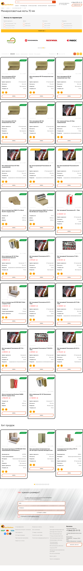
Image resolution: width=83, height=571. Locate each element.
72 (62, 53)
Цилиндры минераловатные (56, 536)
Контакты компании (42, 4)
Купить (13, 96)
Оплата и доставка (33, 4)
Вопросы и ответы (36, 533)
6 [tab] (42, 491)
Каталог (17, 4)
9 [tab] (46, 491)
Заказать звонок (74, 551)
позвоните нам (77, 4)
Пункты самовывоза (54, 564)
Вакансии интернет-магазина (22, 536)
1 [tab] (38, 47)
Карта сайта (53, 561)
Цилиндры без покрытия (55, 538)
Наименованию (24, 53)
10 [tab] (48, 491)
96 (64, 53)
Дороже (18, 53)
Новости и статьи (19, 547)
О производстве (23, 4)
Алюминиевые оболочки (55, 547)
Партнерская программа (21, 545)
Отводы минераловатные (56, 543)
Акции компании (51, 4)
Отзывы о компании (36, 539)
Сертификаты (18, 539)
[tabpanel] (11, 40)
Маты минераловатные (16, 7)
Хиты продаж (37, 53)
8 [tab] (45, 491)
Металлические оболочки (56, 551)
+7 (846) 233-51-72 (76, 1)
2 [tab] (39, 47)
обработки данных (35, 523)
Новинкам (31, 53)
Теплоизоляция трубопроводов (57, 549)
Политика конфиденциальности (39, 545)
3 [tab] (41, 47)
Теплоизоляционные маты (56, 545)
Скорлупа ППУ (53, 553)
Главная (2, 7)
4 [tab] (43, 47)
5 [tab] (44, 47)
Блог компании (35, 536)
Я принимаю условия (30, 523)
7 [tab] (43, 491)
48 (59, 53)
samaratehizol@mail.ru (64, 2)
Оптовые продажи (19, 542)
